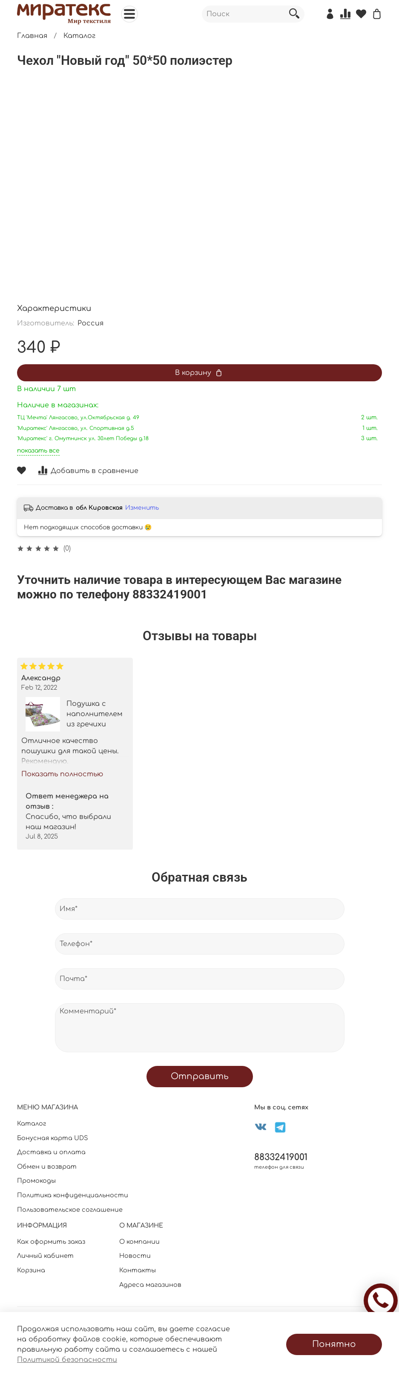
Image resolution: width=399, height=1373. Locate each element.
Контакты (137, 1270)
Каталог (79, 36)
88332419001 (280, 1157)
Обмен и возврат (47, 1166)
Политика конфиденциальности (72, 1195)
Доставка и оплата (51, 1152)
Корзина (31, 1270)
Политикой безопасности (67, 1360)
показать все (38, 450)
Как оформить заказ (51, 1241)
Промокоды (36, 1180)
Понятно (334, 1344)
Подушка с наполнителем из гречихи (94, 714)
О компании (139, 1241)
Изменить (142, 508)
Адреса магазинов (150, 1284)
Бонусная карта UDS (52, 1138)
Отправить (200, 1076)
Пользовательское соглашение (70, 1209)
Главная (32, 36)
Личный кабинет (45, 1255)
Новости (135, 1255)
